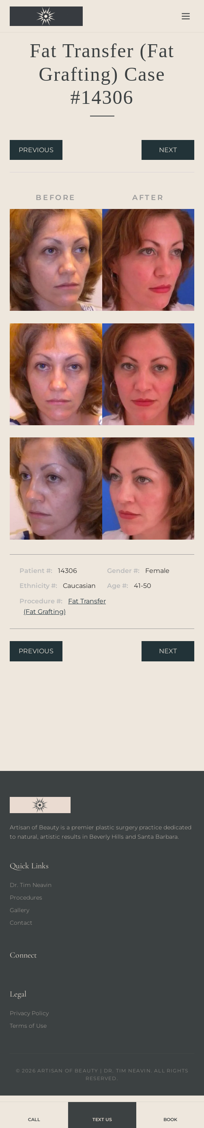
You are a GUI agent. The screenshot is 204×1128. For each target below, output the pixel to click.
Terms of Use (28, 1025)
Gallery (19, 910)
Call (34, 1114)
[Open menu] (185, 16)
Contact (21, 922)
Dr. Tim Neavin (31, 885)
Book (170, 1114)
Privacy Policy (29, 1013)
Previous (36, 150)
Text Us (102, 1114)
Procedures (26, 897)
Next (168, 150)
